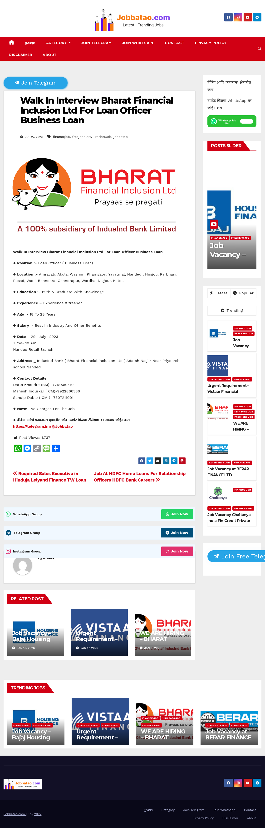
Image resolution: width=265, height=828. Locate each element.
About (50, 55)
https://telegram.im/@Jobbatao (43, 426)
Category (58, 43)
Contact (175, 43)
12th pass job (244, 411)
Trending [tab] (232, 310)
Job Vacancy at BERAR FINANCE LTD (228, 737)
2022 (38, 814)
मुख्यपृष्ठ (30, 43)
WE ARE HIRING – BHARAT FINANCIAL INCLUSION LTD (162, 642)
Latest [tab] (218, 293)
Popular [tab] (243, 293)
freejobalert (81, 137)
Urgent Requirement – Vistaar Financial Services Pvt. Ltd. (99, 740)
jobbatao (120, 137)
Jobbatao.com (15, 814)
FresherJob (102, 137)
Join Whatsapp (138, 43)
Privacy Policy (211, 43)
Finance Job (219, 237)
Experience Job (219, 379)
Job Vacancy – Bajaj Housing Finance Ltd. (31, 639)
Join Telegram (96, 43)
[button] (259, 48)
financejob (61, 137)
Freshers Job (240, 237)
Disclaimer (20, 55)
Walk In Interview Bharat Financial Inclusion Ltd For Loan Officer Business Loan (96, 110)
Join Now (177, 514)
